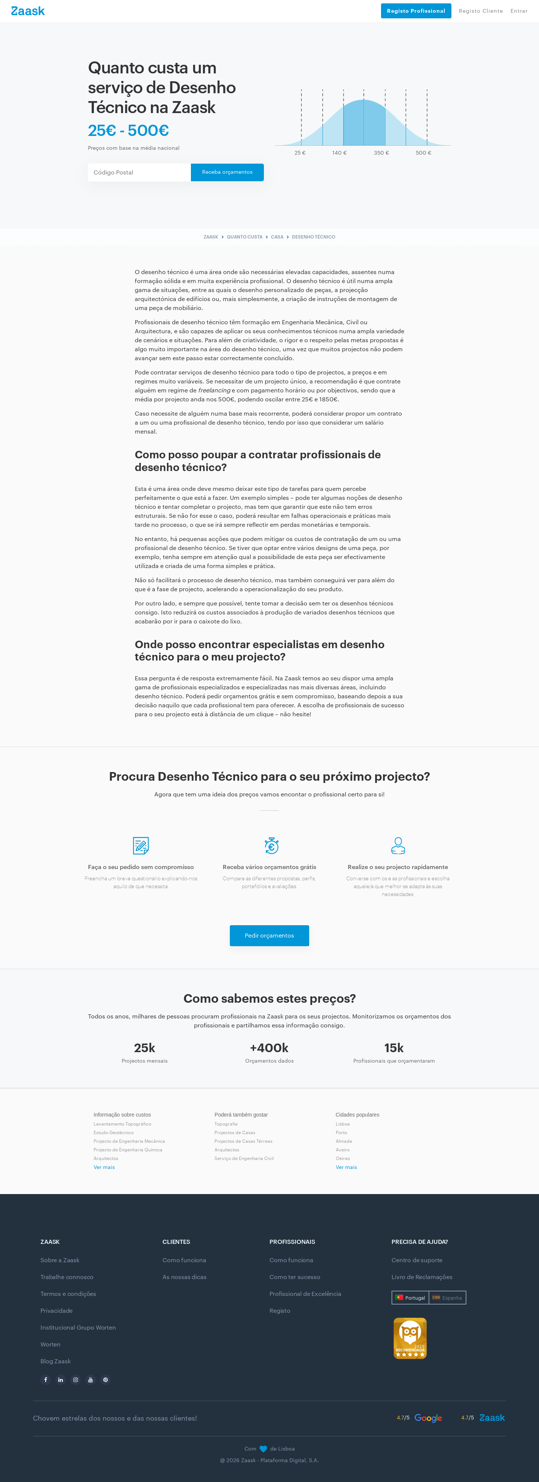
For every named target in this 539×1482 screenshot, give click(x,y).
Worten (50, 1345)
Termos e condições (68, 1294)
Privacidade (56, 1311)
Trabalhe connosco (67, 1277)
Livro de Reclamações (422, 1277)
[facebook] (45, 1380)
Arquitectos (106, 1158)
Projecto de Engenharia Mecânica (129, 1141)
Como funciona (184, 1260)
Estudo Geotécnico (114, 1132)
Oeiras (343, 1158)
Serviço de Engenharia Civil (244, 1158)
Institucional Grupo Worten (78, 1328)
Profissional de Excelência (305, 1294)
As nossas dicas (184, 1277)
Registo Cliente (481, 11)
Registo (280, 1311)
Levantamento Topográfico (122, 1124)
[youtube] (90, 1380)
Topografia (226, 1124)
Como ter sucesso (295, 1277)
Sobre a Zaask (59, 1260)
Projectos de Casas (234, 1132)
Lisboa (343, 1124)
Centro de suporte (417, 1260)
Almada (344, 1141)
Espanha (452, 1298)
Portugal (415, 1298)
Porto (341, 1132)
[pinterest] (105, 1380)
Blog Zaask (55, 1361)
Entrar (519, 11)
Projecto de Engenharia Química (128, 1150)
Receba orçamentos (227, 172)
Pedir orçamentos (269, 936)
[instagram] (75, 1380)
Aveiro (343, 1150)
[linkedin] (60, 1380)
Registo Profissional (416, 10)
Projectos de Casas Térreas (243, 1141)
